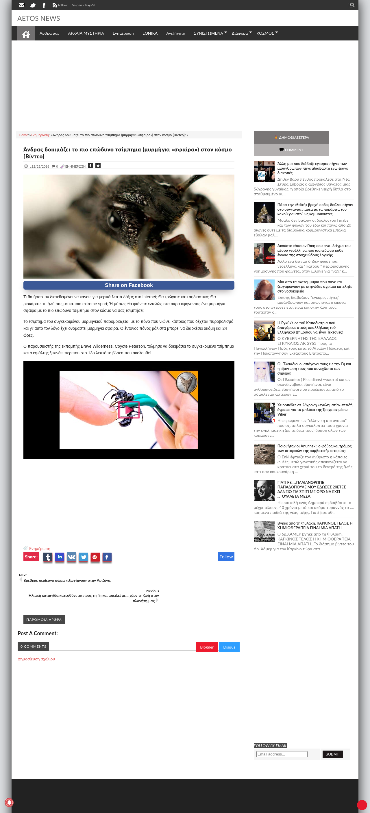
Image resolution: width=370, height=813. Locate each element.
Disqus (229, 631)
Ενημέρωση (39, 548)
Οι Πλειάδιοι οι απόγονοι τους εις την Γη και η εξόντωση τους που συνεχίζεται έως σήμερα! (314, 356)
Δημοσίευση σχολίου (36, 642)
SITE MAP (99, 808)
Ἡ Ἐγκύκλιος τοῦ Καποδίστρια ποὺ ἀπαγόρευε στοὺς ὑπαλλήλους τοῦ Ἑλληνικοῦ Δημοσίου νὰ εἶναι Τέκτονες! (310, 315)
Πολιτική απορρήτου (126, 808)
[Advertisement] (185, 85)
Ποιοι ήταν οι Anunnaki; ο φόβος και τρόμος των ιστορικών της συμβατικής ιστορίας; (315, 435)
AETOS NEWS (41, 18)
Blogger (207, 631)
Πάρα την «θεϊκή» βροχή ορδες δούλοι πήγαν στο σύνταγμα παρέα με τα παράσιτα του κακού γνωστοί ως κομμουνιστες (315, 197)
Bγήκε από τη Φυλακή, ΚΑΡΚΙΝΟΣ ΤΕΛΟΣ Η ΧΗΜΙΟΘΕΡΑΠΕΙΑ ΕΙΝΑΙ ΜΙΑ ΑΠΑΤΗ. (315, 513)
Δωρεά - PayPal (83, 5)
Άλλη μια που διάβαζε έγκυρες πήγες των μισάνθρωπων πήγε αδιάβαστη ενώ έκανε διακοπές (313, 156)
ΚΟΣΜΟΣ (265, 33)
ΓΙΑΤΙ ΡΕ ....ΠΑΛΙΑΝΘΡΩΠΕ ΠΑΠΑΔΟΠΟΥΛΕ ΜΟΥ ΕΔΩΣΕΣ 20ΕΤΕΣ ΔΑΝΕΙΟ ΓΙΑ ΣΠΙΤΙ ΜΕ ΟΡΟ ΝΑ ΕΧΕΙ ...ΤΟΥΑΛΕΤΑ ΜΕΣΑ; (312, 477)
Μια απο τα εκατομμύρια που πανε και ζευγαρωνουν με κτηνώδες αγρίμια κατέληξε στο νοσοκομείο (315, 274)
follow (59, 6)
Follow (226, 556)
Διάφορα (240, 33)
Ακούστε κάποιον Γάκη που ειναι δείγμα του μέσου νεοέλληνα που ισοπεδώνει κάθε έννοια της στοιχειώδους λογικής (314, 238)
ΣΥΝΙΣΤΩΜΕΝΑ (208, 33)
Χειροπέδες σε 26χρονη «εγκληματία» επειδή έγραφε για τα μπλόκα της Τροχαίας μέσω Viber (315, 397)
